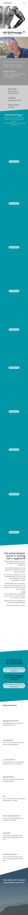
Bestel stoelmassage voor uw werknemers (14, 685)
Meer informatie (14, 161)
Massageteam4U (8, 740)
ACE (4, 796)
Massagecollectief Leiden (11, 721)
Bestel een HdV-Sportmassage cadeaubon (14, 670)
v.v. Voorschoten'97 (9, 760)
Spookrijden (6, 833)
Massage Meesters (8, 777)
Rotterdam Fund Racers (10, 854)
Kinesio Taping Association (11, 816)
